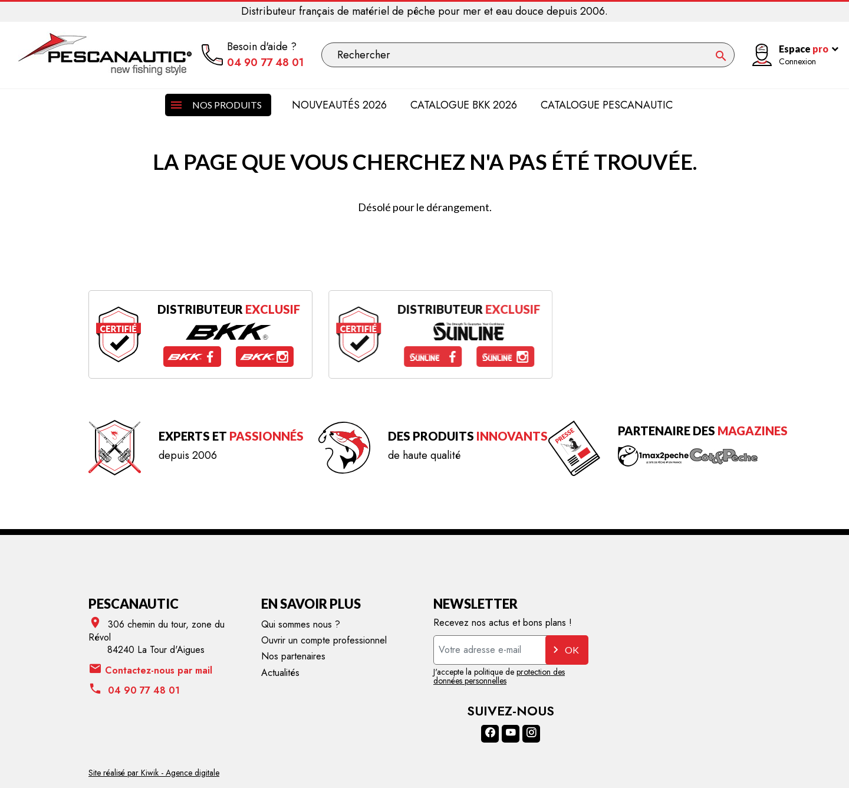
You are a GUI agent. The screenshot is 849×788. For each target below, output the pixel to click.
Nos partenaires (293, 656)
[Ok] (721, 56)
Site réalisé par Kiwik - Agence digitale (153, 773)
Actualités (280, 672)
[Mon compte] (790, 55)
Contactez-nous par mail (150, 669)
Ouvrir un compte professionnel (324, 640)
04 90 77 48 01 (265, 63)
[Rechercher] (528, 54)
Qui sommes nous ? (300, 624)
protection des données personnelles (499, 676)
